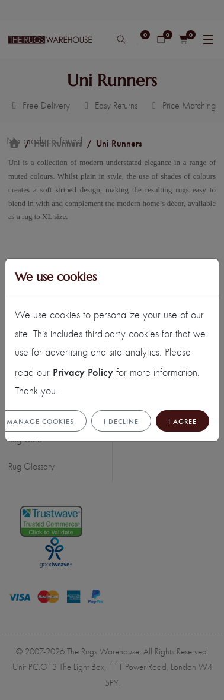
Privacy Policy (83, 371)
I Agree (182, 421)
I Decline (121, 421)
